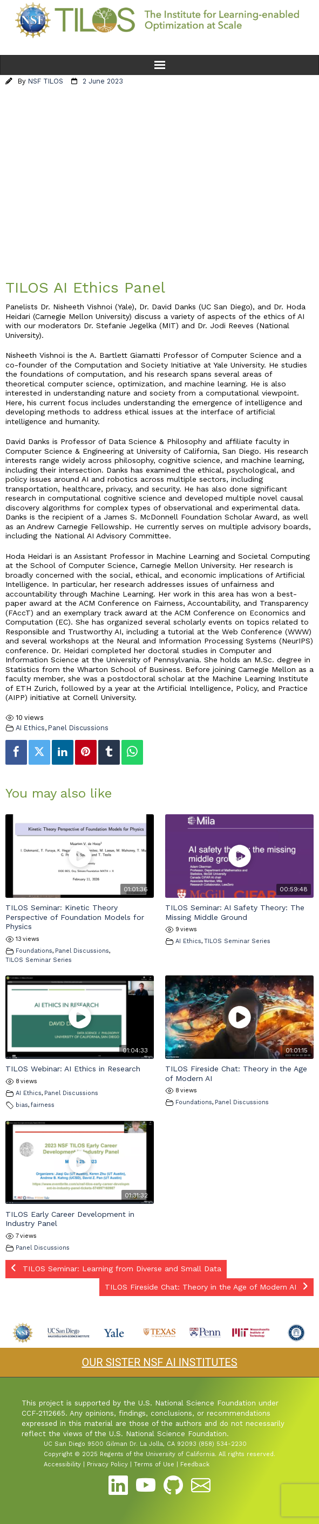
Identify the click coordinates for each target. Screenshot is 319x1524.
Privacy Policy (107, 1464)
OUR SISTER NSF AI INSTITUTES (159, 1362)
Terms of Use (154, 1464)
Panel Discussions (78, 728)
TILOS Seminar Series (38, 960)
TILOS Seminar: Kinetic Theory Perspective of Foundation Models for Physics (74, 917)
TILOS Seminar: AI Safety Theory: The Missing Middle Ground (234, 912)
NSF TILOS (45, 81)
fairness (43, 1105)
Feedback (194, 1464)
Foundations (34, 950)
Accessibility (62, 1464)
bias (22, 1105)
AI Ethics (30, 728)
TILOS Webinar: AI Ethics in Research (72, 1068)
